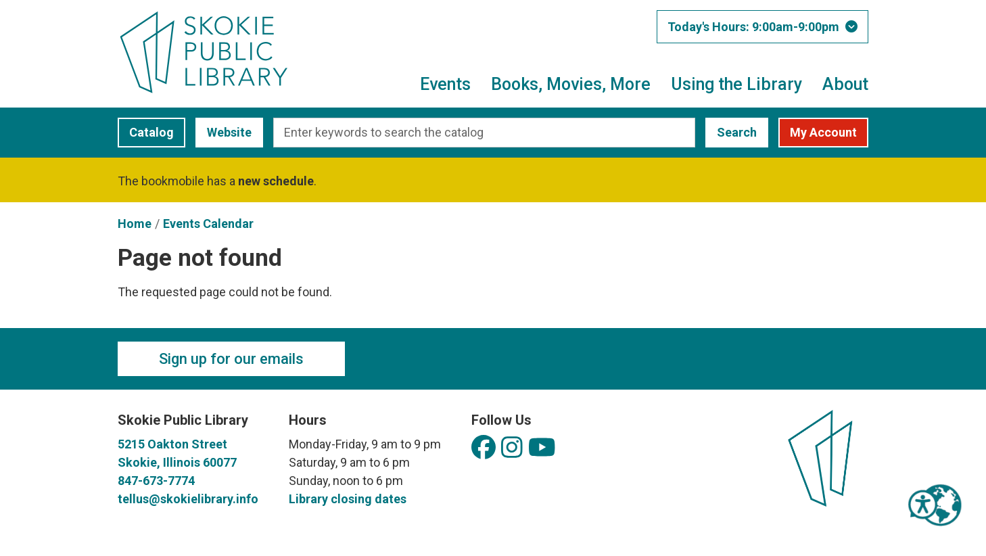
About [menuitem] (845, 84)
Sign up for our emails (231, 358)
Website (223, 132)
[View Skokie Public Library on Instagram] (512, 448)
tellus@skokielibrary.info (188, 499)
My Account (823, 132)
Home (134, 223)
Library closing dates (347, 499)
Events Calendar (208, 223)
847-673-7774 (156, 480)
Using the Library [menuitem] (736, 84)
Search (737, 132)
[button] (762, 26)
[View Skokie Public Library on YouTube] (542, 448)
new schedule (276, 181)
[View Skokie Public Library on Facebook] (483, 448)
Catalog (146, 132)
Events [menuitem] (445, 84)
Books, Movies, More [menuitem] (571, 84)
